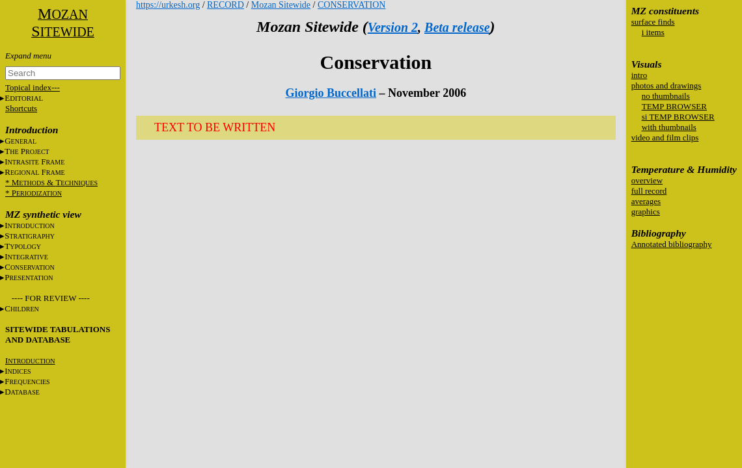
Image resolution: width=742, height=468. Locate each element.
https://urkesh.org (168, 5)
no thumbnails (666, 96)
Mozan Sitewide (280, 5)
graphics (645, 211)
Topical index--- (32, 87)
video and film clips (665, 137)
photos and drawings (666, 85)
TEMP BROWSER (674, 106)
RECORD (225, 5)
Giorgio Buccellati (331, 92)
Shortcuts (21, 108)
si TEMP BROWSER (678, 117)
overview (647, 180)
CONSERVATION (351, 5)
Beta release (457, 27)
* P (33, 193)
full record (649, 191)
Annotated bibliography (671, 244)
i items (653, 32)
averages (646, 201)
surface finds (653, 22)
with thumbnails (669, 127)
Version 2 (393, 27)
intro (639, 75)
